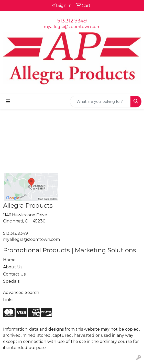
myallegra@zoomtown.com (72, 26)
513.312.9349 (72, 21)
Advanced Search (21, 292)
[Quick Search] (100, 101)
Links (8, 299)
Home (9, 259)
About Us (12, 267)
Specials (11, 281)
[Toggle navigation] (8, 101)
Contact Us (14, 274)
